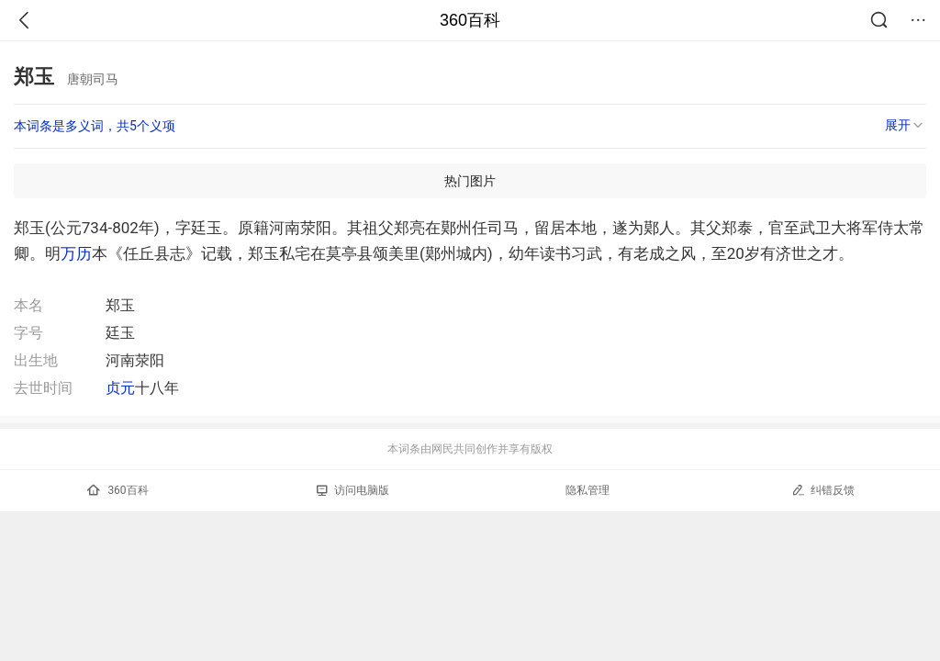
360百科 (470, 20)
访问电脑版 (353, 490)
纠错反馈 (823, 490)
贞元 (120, 388)
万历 (76, 253)
